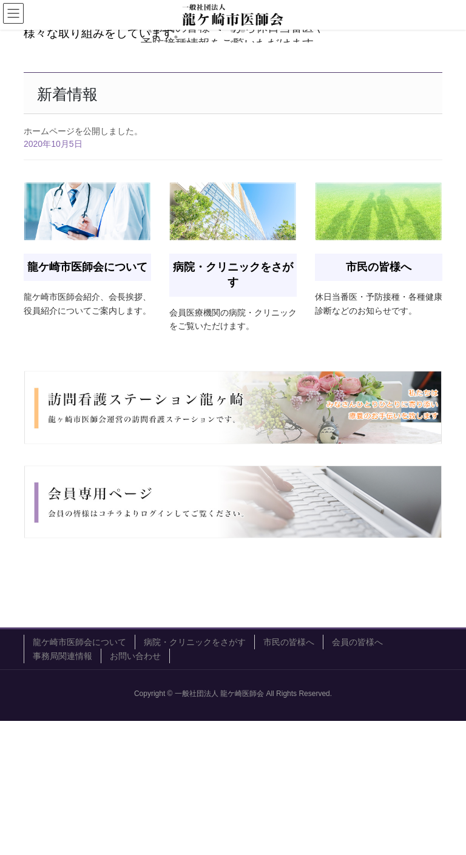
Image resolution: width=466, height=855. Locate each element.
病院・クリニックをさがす (195, 776)
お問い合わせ (135, 790)
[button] (223, 165)
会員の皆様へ (357, 776)
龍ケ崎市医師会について (79, 776)
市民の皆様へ (288, 776)
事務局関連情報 (62, 790)
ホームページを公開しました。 (83, 266)
